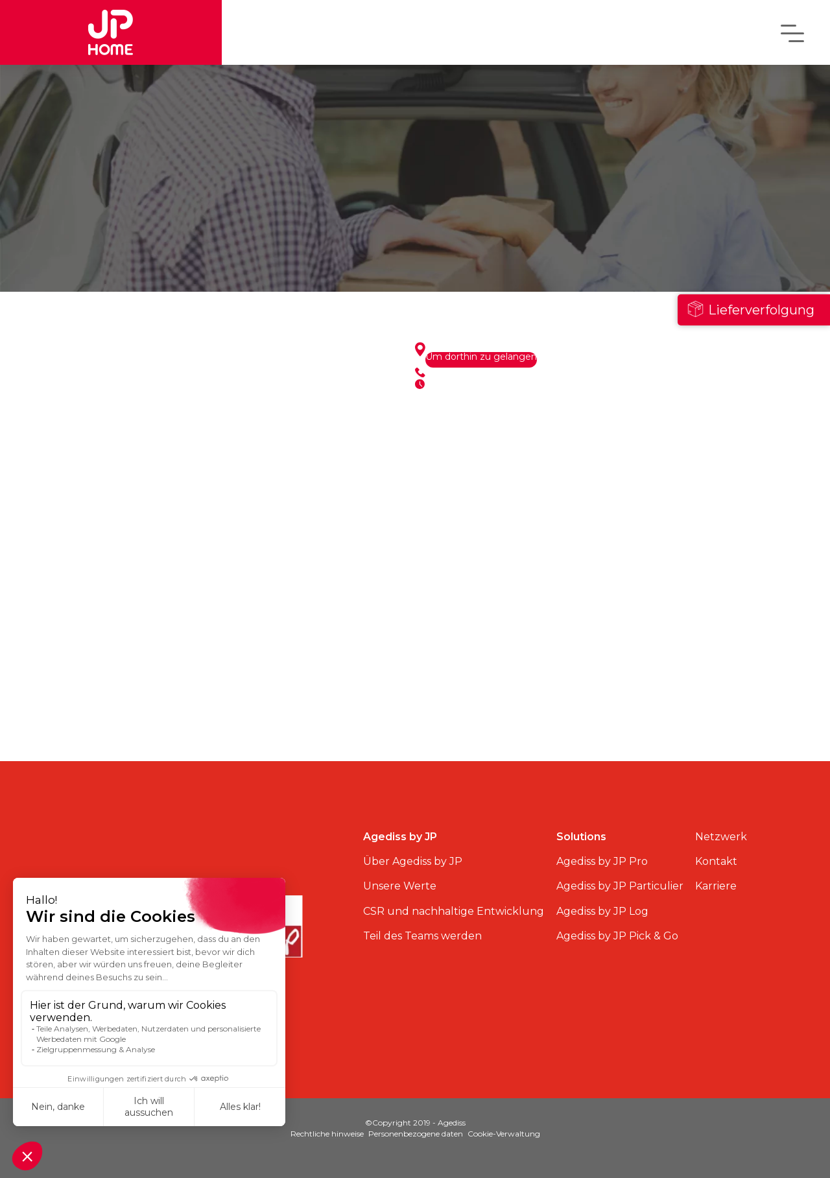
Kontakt (716, 861)
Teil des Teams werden (422, 936)
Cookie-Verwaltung (504, 1133)
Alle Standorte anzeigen (239, 720)
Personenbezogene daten (415, 1133)
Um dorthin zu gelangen (481, 357)
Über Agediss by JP (412, 861)
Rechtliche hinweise (327, 1133)
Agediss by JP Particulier (619, 886)
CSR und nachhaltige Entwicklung (453, 911)
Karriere (716, 886)
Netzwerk (721, 836)
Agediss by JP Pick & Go (617, 936)
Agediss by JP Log (602, 911)
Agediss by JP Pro (602, 861)
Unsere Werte (399, 886)
